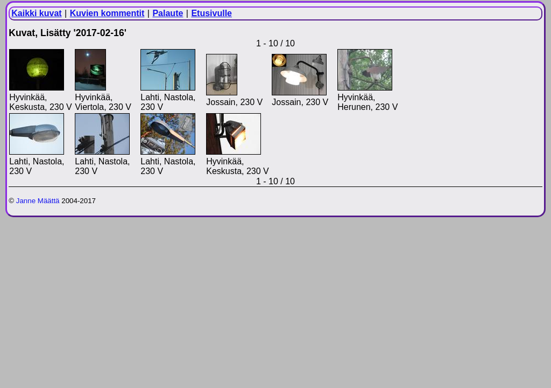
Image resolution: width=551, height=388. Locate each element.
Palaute (167, 13)
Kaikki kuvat (36, 13)
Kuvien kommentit (107, 13)
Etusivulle (211, 13)
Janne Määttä (38, 201)
